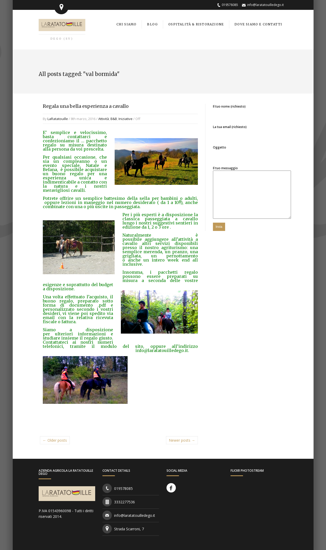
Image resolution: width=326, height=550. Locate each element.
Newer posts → (182, 440)
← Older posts (55, 440)
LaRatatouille (57, 118)
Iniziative (126, 118)
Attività (103, 118)
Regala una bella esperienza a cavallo (86, 106)
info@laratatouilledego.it (265, 5)
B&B (113, 118)
